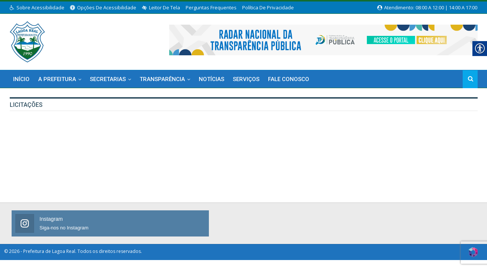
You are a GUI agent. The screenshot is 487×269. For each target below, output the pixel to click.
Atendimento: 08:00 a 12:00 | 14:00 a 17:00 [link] (427, 7)
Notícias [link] (211, 79)
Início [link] (21, 79)
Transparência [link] (162, 79)
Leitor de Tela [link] (161, 7)
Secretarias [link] (108, 79)
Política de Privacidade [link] (268, 7)
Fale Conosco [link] (288, 79)
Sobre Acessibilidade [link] (37, 7)
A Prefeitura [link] (57, 79)
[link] (27, 40)
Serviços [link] (246, 79)
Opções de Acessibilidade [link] (103, 7)
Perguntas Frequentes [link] (211, 7)
